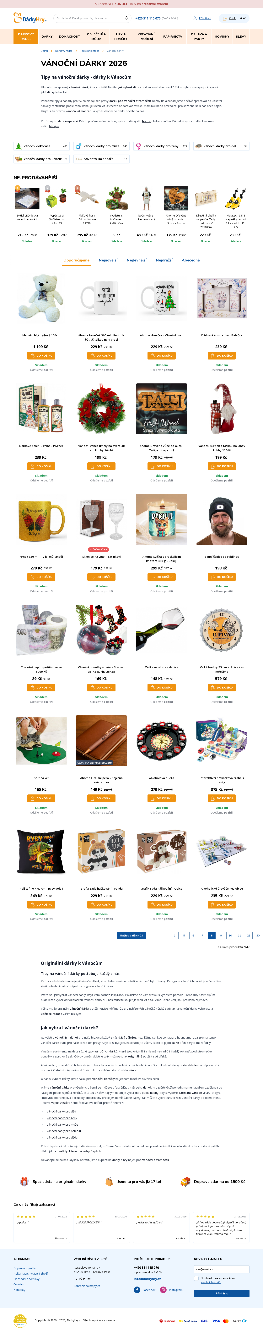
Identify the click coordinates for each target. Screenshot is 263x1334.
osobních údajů (211, 1282)
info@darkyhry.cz (147, 1279)
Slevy (241, 37)
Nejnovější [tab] (108, 260)
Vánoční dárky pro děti (61, 1111)
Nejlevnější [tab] (137, 260)
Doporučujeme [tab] (76, 260)
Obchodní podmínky (26, 1279)
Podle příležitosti (89, 50)
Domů (44, 50)
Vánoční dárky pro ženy (62, 1118)
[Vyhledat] (128, 18)
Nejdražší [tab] (164, 260)
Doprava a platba (24, 1268)
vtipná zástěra (60, 1103)
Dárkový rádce (63, 50)
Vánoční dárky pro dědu (62, 1137)
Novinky (222, 37)
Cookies (18, 1284)
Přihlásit (222, 1293)
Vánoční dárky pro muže (62, 1124)
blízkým (54, 126)
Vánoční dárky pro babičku (64, 1131)
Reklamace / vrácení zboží (30, 1273)
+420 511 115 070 (147, 18)
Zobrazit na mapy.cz (87, 1286)
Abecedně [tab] (191, 260)
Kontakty (19, 1290)
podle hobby (150, 1093)
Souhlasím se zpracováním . (218, 1280)
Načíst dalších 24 (131, 935)
